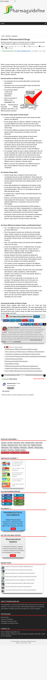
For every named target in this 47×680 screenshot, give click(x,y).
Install (18, 501)
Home (2, 23)
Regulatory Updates (20, 450)
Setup (17, 643)
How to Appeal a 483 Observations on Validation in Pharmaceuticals (24, 352)
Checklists (4, 445)
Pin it (24, 320)
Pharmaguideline (16, 641)
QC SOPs (10, 442)
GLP (29, 445)
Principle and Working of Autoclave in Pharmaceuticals (18, 586)
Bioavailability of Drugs (12, 364)
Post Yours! (13, 379)
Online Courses (34, 46)
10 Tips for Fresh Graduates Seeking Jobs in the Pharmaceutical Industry (25, 356)
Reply (8, 387)
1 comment (10, 48)
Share (5, 320)
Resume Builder (24, 452)
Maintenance (23, 447)
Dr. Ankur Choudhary (14, 327)
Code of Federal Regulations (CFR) (11, 375)
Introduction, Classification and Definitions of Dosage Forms (22, 354)
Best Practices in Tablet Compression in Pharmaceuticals (21, 349)
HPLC (20, 445)
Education (8, 36)
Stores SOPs (38, 442)
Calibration (31, 447)
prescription (8, 102)
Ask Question (17, 341)
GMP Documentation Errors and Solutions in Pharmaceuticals (20, 573)
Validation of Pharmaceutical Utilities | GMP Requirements (19, 566)
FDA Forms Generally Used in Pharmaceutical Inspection (21, 366)
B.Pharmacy (11, 450)
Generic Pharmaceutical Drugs (15, 39)
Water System (5, 447)
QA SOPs (3, 442)
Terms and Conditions (7, 619)
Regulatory (14, 36)
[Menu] (45, 23)
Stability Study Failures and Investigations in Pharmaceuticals (22, 368)
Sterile (25, 445)
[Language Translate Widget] (8, 1)
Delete (12, 387)
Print (26, 46)
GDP (11, 447)
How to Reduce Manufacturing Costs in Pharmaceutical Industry (23, 371)
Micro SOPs (17, 442)
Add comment (6, 391)
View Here (36, 316)
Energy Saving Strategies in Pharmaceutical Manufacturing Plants (21, 576)
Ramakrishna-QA (11, 383)
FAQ (30, 643)
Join (6, 504)
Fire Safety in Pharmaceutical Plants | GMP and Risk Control (19, 583)
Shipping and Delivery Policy (9, 621)
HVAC (22, 442)
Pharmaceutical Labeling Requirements (16, 361)
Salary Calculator (14, 452)
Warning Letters (39, 447)
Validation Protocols (36, 445)
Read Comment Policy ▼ (39, 378)
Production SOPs (29, 442)
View (13, 529)
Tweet (12, 320)
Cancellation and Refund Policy (9, 623)
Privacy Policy (5, 617)
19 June (18, 383)
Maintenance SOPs (13, 445)
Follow (18, 495)
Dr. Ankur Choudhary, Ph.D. (22, 51)
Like (6, 495)
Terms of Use (24, 643)
